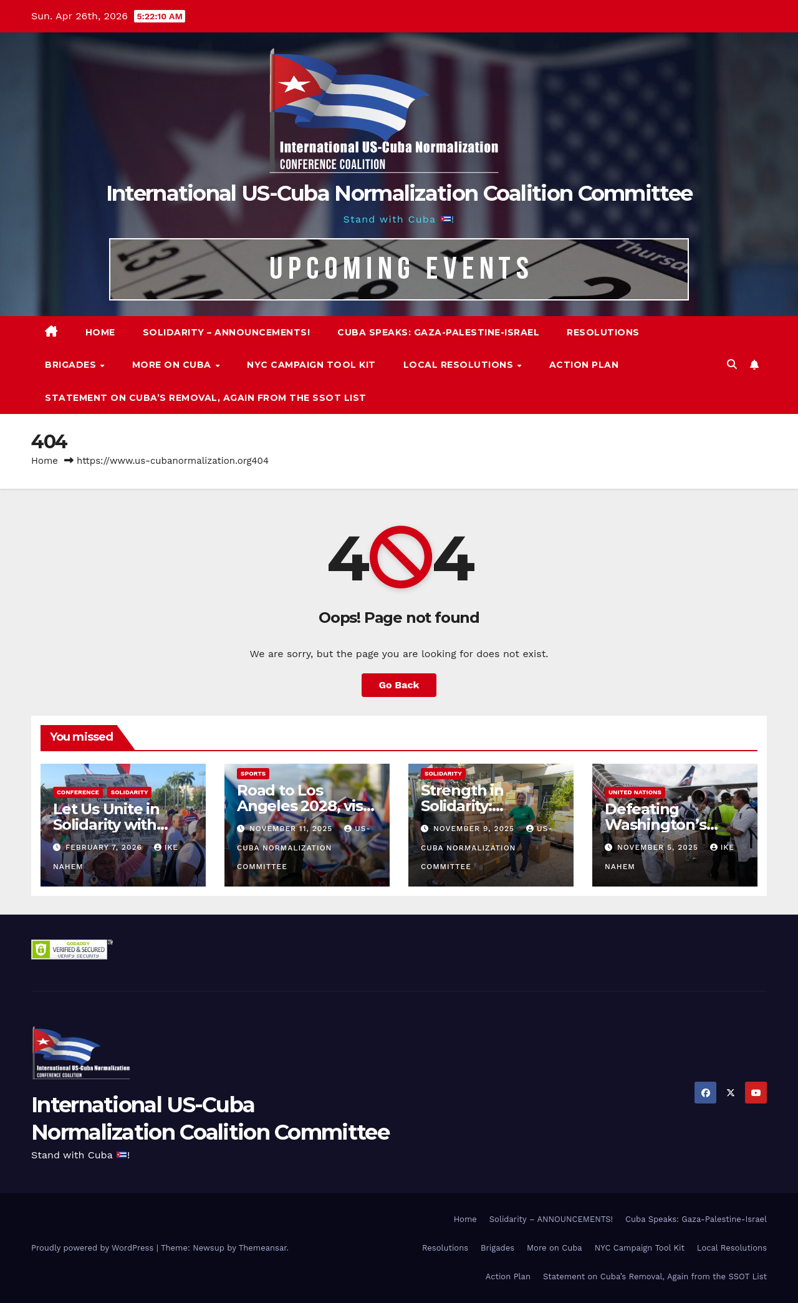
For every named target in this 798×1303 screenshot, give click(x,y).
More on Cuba (173, 364)
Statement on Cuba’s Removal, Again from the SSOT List (206, 397)
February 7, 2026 (105, 847)
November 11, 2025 (292, 828)
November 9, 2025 (475, 828)
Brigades (72, 364)
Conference (78, 792)
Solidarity (129, 792)
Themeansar (263, 1248)
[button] (732, 364)
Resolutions (603, 332)
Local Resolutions (459, 364)
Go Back (399, 685)
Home (100, 332)
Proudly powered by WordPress (93, 1248)
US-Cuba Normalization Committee (304, 847)
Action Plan (584, 364)
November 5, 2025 (659, 847)
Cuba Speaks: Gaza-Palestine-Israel (438, 332)
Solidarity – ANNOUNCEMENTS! (226, 332)
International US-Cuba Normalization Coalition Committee (399, 193)
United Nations (634, 792)
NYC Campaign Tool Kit (311, 364)
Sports (253, 773)
